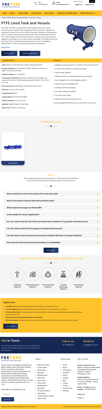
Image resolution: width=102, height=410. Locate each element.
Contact (65, 386)
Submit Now (7, 400)
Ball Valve (40, 373)
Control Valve (42, 368)
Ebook (65, 376)
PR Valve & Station (43, 391)
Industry (65, 378)
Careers (65, 384)
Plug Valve (41, 389)
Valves (11, 13)
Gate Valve (41, 378)
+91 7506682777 (43, 4)
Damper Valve (42, 386)
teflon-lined (11, 17)
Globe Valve (41, 381)
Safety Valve (41, 371)
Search (92, 1)
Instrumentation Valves (45, 397)
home (4, 17)
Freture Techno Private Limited (12, 407)
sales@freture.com (62, 4)
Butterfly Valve (42, 376)
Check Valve (41, 384)
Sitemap (66, 391)
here (74, 180)
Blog (64, 381)
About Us (78, 4)
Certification (67, 371)
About (65, 368)
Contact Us (89, 4)
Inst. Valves (49, 13)
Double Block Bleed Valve (67, 13)
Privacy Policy (67, 389)
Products (66, 373)
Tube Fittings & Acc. (87, 13)
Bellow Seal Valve (43, 366)
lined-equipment (21, 17)
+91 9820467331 (90, 390)
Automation (36, 13)
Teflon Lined (23, 13)
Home (5, 13)
